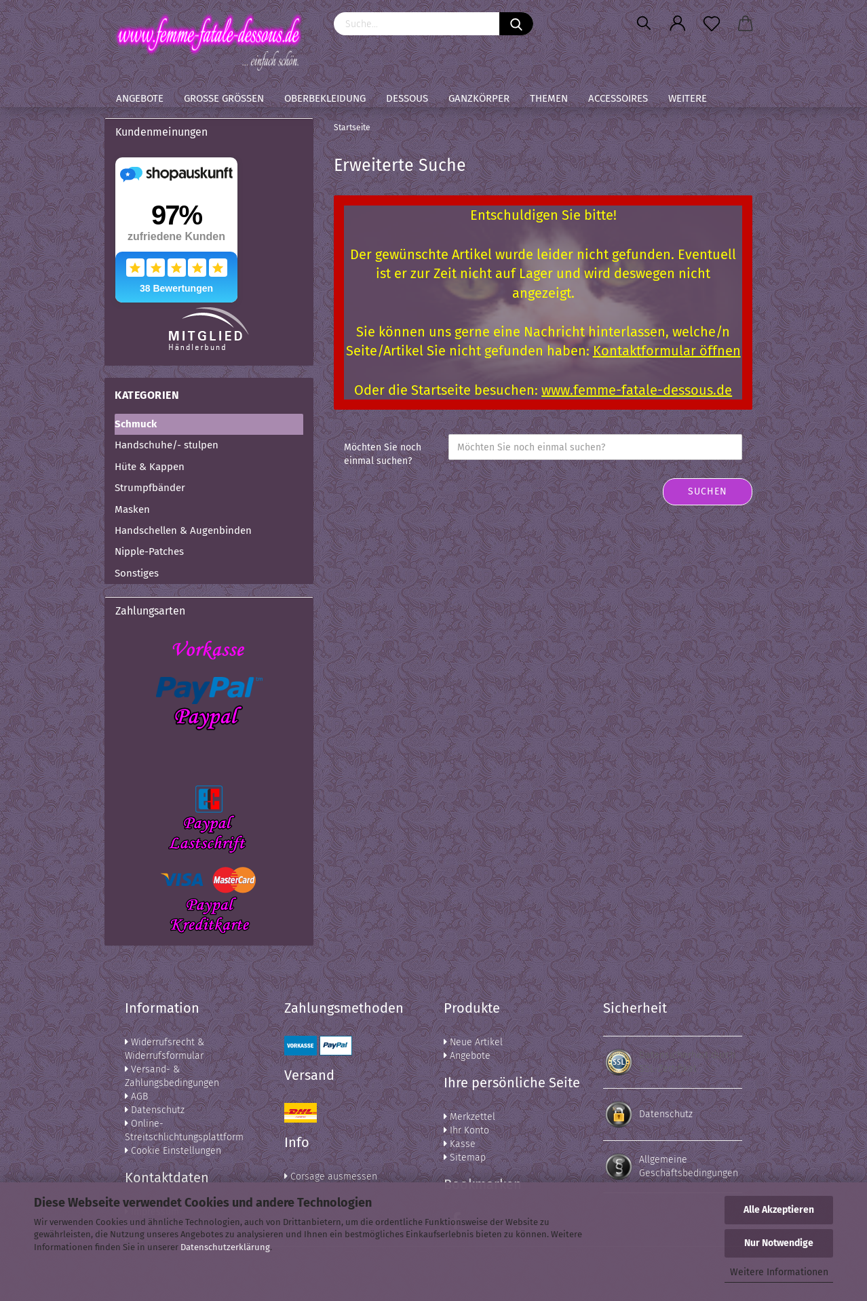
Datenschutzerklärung (225, 1247)
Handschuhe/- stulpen (166, 445)
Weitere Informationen (779, 1272)
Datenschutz (155, 1110)
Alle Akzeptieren (779, 1210)
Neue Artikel (473, 1042)
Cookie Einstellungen (173, 1151)
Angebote (139, 98)
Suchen (707, 491)
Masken (132, 509)
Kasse (460, 1144)
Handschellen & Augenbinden (183, 530)
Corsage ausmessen (330, 1176)
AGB (136, 1096)
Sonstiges (137, 573)
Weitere (687, 98)
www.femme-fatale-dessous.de (636, 390)
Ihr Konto (466, 1130)
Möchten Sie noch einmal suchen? (382, 454)
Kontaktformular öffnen (667, 351)
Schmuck (136, 424)
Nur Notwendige (778, 1243)
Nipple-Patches (149, 551)
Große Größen (224, 98)
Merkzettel (469, 1117)
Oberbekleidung (325, 98)
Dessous (407, 98)
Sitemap (465, 1157)
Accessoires (618, 98)
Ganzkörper (478, 98)
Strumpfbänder (150, 488)
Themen (549, 98)
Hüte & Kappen (150, 467)
